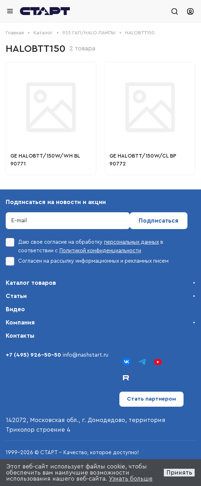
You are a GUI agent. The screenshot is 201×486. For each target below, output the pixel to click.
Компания (20, 322)
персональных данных (131, 242)
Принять (179, 473)
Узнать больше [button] (131, 479)
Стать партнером (151, 399)
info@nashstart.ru (85, 355)
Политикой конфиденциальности (100, 250)
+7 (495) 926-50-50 (33, 355)
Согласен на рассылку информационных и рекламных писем (87, 261)
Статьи (16, 296)
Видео (15, 309)
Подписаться (159, 221)
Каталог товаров (31, 283)
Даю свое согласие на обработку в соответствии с (84, 245)
